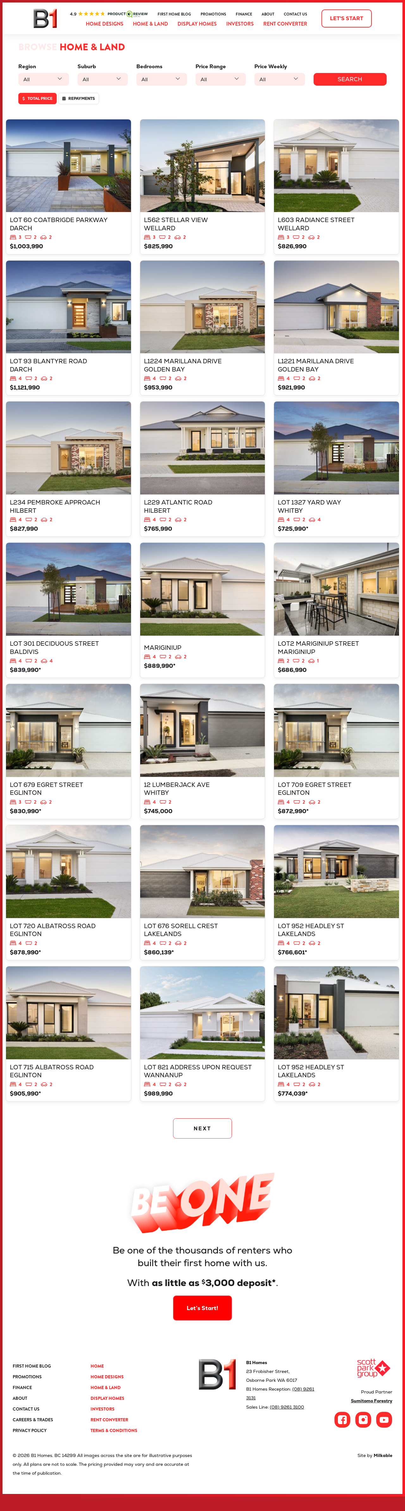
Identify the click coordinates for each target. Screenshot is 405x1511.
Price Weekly (268, 66)
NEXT (203, 1142)
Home (97, 1380)
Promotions (213, 14)
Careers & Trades (33, 1434)
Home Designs (104, 23)
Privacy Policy (30, 1445)
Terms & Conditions (113, 1445)
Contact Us (295, 14)
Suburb (86, 66)
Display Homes (197, 23)
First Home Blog (174, 14)
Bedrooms (148, 66)
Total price (37, 98)
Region (27, 66)
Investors (240, 23)
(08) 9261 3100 (287, 1421)
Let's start (346, 18)
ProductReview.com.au (109, 14)
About (268, 14)
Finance (244, 14)
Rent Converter (285, 23)
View (68, 187)
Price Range (208, 66)
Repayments (78, 98)
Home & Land (150, 23)
